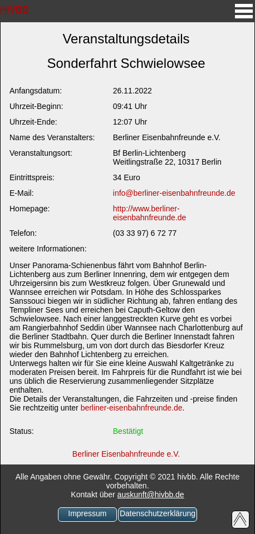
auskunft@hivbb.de (150, 494)
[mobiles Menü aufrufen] (244, 19)
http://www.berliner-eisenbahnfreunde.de (150, 213)
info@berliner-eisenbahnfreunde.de (174, 193)
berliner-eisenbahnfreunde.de (132, 407)
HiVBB (14, 9)
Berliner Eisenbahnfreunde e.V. (126, 453)
